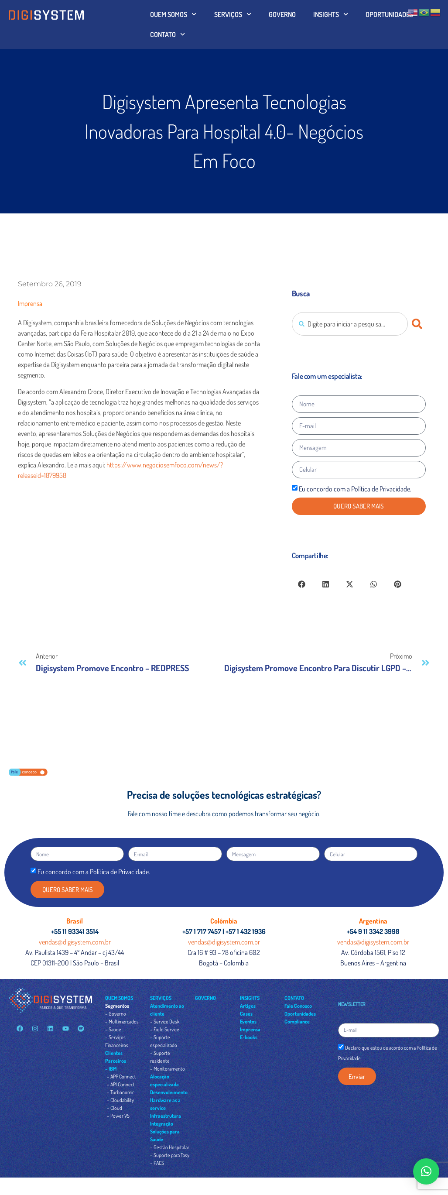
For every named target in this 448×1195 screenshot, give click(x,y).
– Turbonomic (120, 1092)
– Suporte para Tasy (169, 1155)
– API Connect (121, 1084)
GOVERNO (282, 14)
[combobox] (350, 324)
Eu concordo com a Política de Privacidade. (355, 488)
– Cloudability (120, 1100)
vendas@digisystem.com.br (75, 941)
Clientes (114, 1053)
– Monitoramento (167, 1068)
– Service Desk (164, 1021)
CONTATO (167, 34)
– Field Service (164, 1029)
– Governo (115, 1013)
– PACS (157, 1163)
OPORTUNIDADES (389, 14)
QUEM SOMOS (173, 14)
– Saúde (113, 1029)
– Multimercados (122, 1021)
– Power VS (118, 1116)
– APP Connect (121, 1076)
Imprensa (30, 303)
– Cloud (114, 1108)
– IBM (110, 1068)
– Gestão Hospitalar (169, 1147)
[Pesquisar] (419, 324)
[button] (301, 584)
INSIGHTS (330, 14)
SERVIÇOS (232, 14)
